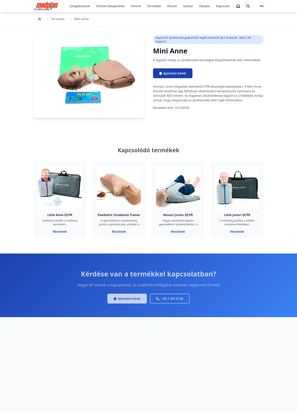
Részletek (60, 231)
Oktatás (204, 6)
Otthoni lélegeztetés (110, 6)
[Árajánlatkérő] (238, 6)
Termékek (154, 6)
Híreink (136, 6)
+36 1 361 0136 (169, 300)
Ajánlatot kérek (173, 73)
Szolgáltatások (80, 6)
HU (262, 6)
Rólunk (172, 6)
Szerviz (188, 6)
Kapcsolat (223, 6)
